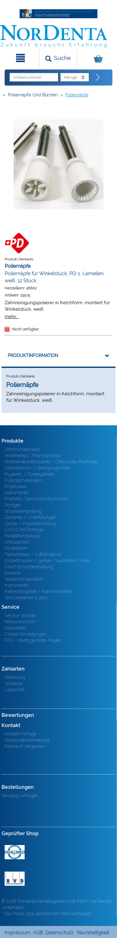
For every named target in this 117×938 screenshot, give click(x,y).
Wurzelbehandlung (23, 511)
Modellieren (16, 548)
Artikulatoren (17, 542)
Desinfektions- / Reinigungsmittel (37, 467)
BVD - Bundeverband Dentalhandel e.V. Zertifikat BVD (15, 879)
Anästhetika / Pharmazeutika (32, 455)
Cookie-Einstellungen (25, 634)
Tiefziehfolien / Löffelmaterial (33, 554)
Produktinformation (33, 355)
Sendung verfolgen (20, 795)
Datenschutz (59, 933)
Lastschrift (15, 689)
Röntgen (13, 505)
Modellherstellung (22, 535)
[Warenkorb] (96, 58)
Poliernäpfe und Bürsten (33, 94)
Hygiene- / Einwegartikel (29, 474)
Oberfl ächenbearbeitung (29, 566)
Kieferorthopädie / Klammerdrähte (38, 591)
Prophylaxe (15, 486)
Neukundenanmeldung (27, 740)
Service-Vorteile (20, 615)
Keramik (13, 572)
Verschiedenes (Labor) (26, 597)
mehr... (11, 316)
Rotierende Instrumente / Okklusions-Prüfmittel (51, 461)
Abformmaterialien (22, 449)
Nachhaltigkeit (93, 933)
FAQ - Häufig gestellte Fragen (33, 640)
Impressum (18, 933)
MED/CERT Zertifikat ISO (15, 852)
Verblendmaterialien (24, 579)
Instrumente (16, 492)
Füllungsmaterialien (23, 480)
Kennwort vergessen (25, 746)
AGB (38, 933)
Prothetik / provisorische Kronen (36, 498)
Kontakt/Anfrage (20, 733)
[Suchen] (58, 58)
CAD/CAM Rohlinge (24, 529)
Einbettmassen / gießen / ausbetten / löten (47, 560)
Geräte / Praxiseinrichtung (30, 523)
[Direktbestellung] (98, 77)
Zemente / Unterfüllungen (30, 517)
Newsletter (15, 627)
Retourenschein (20, 621)
